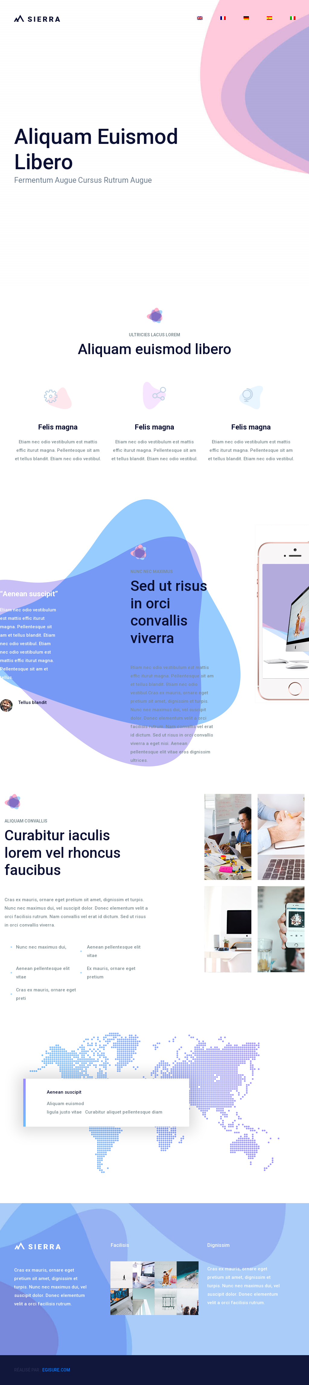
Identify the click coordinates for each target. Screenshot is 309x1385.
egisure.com (56, 1370)
